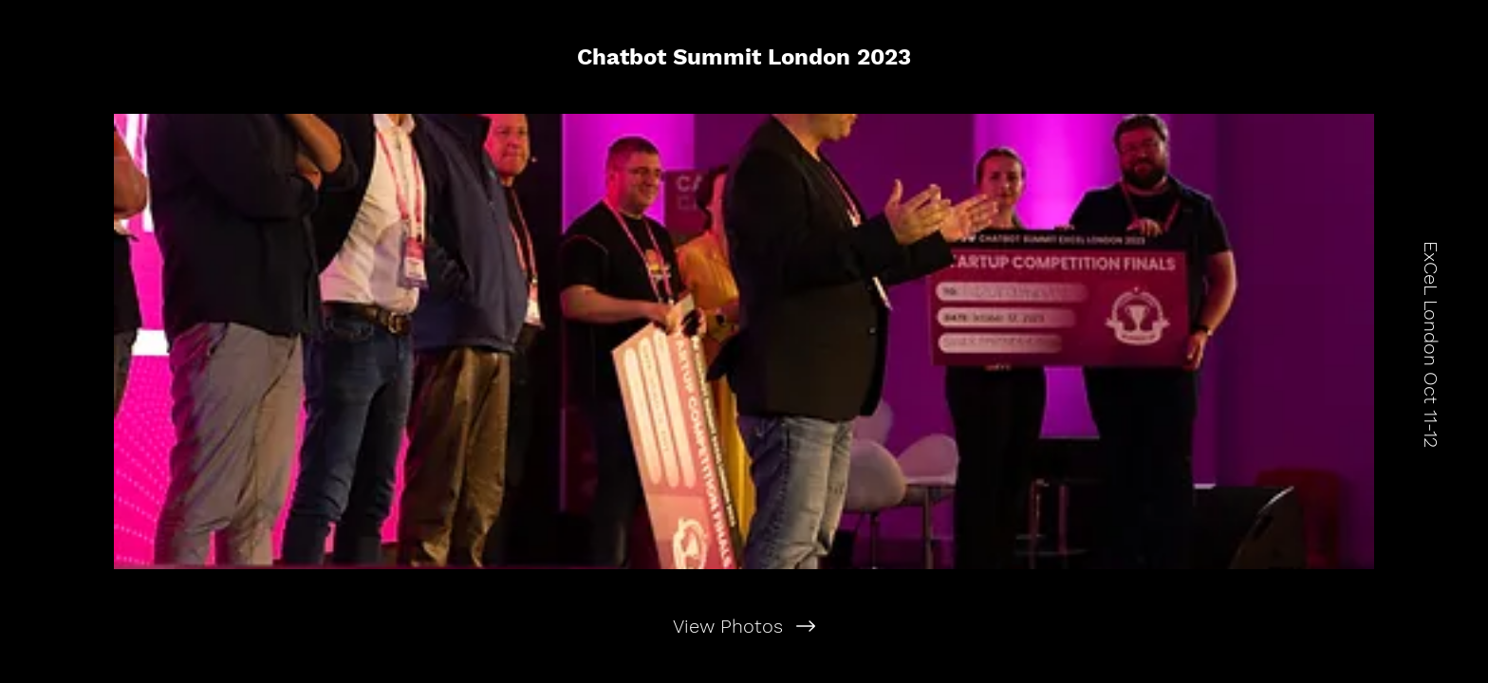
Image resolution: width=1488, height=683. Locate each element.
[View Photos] (743, 626)
